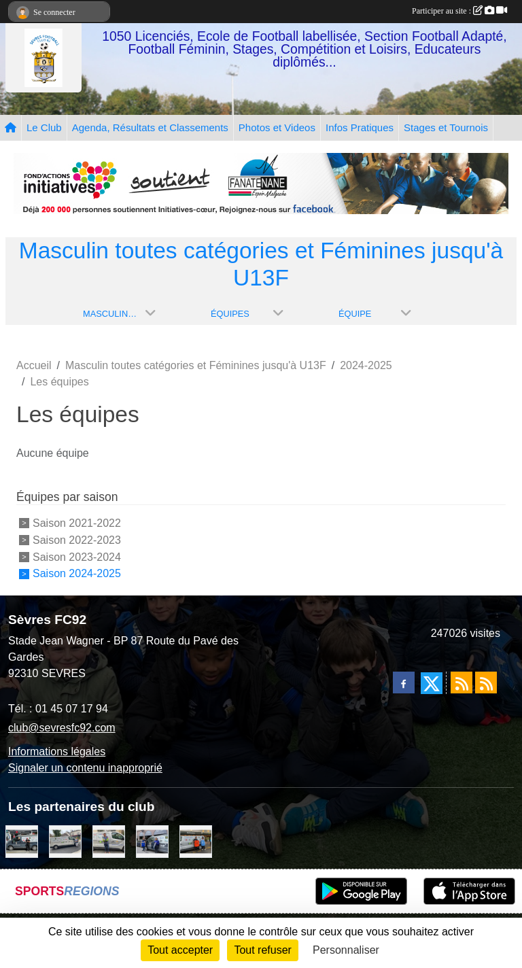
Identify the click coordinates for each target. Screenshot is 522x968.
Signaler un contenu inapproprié (85, 768)
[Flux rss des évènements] (486, 682)
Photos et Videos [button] (277, 127)
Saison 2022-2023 (77, 540)
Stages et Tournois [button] (446, 127)
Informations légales (56, 751)
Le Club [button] (44, 127)
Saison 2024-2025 (77, 573)
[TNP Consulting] (108, 840)
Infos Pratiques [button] (360, 127)
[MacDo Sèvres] (195, 840)
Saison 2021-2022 (77, 523)
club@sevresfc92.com (62, 727)
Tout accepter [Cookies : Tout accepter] (180, 950)
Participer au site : (459, 11)
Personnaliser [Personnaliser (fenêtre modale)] (346, 950)
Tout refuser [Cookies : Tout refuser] (262, 950)
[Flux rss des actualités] (461, 682)
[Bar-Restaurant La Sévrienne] (65, 840)
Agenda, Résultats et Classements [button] (150, 127)
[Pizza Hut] (21, 840)
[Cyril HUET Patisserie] (152, 840)
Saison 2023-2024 (77, 556)
